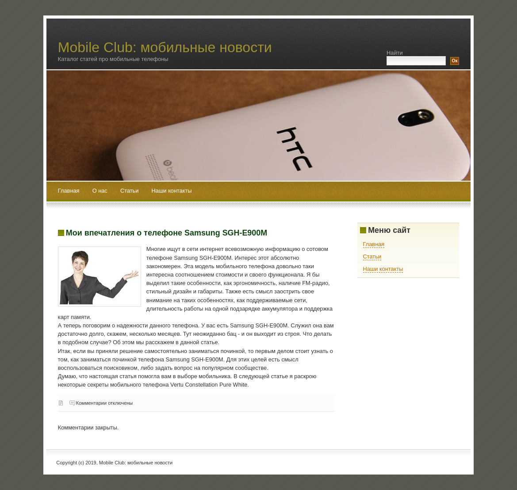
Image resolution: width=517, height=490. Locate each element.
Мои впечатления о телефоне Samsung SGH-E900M (166, 232)
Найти (395, 52)
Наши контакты (172, 190)
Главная (69, 190)
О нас (100, 190)
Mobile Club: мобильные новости (165, 47)
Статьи (130, 190)
